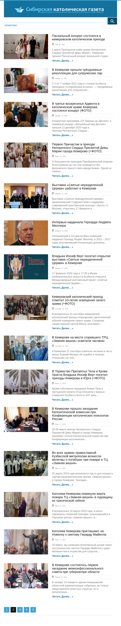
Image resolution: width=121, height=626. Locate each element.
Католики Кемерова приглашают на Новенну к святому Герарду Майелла (79, 532)
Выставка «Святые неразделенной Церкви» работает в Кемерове (77, 186)
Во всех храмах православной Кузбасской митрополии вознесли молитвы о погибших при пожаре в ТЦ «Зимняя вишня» (80, 458)
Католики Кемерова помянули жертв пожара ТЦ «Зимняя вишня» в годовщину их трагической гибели (82, 497)
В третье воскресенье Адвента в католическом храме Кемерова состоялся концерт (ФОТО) (76, 107)
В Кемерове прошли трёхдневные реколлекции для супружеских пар (77, 71)
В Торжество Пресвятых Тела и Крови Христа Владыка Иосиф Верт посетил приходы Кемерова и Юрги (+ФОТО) (79, 375)
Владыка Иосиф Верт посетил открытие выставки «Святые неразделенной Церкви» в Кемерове (81, 259)
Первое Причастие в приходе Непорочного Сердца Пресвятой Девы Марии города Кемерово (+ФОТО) (80, 148)
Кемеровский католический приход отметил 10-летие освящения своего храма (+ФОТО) (78, 300)
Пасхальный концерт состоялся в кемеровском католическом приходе (78, 37)
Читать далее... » (62, 60)
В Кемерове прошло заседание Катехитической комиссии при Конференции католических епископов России (80, 414)
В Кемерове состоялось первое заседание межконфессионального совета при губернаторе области (77, 568)
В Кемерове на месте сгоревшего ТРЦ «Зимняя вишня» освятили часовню (80, 339)
